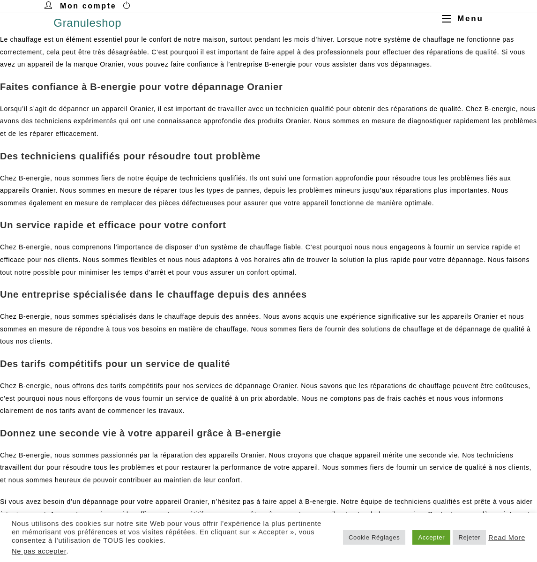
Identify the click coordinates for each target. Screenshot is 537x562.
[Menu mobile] (459, 18)
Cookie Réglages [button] (374, 537)
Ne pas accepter (39, 551)
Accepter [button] (431, 537)
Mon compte (88, 6)
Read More (506, 537)
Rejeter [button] (469, 537)
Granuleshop (87, 22)
